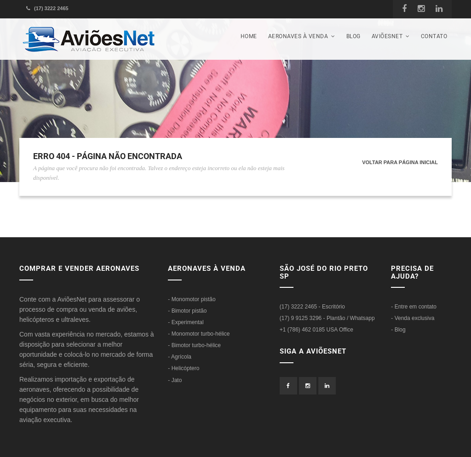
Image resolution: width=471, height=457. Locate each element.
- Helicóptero (183, 368)
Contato (434, 36)
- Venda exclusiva (412, 318)
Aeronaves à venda (301, 36)
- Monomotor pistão (191, 299)
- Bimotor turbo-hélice (194, 345)
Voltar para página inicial (400, 162)
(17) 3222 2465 (47, 8)
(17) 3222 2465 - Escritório (312, 306)
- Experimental (185, 322)
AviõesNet (391, 36)
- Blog (398, 329)
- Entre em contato (414, 306)
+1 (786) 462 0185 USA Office (316, 329)
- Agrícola (179, 357)
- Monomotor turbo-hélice (199, 334)
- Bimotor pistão (187, 311)
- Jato (175, 380)
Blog (353, 36)
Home (249, 36)
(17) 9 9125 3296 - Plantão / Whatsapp (327, 318)
